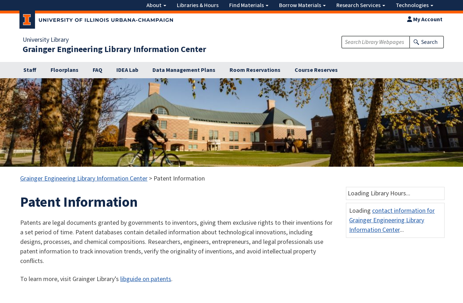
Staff (29, 70)
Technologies (414, 5)
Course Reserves (316, 70)
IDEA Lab (127, 70)
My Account (424, 19)
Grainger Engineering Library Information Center (114, 49)
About (156, 5)
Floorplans (65, 70)
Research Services (360, 5)
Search (429, 42)
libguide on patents (145, 279)
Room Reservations (255, 70)
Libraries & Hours (198, 5)
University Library (46, 40)
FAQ (97, 70)
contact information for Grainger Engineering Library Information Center (392, 220)
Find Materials (248, 5)
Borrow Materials (302, 5)
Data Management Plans (183, 70)
